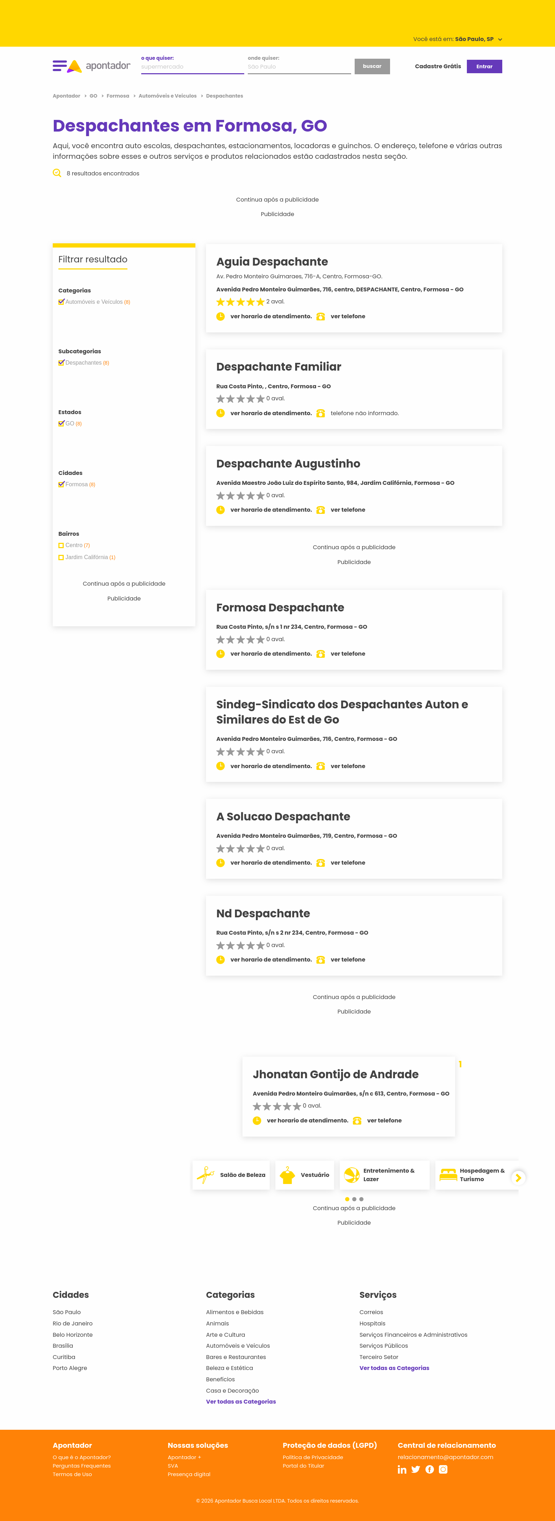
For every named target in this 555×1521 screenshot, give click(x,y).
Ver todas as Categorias (241, 1402)
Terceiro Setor (379, 1357)
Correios (371, 1312)
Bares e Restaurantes (236, 1357)
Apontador (67, 95)
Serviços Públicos (384, 1346)
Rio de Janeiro (73, 1323)
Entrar (484, 66)
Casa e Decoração (232, 1391)
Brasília (63, 1346)
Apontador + (184, 1457)
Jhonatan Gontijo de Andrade (340, 1074)
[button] (351, 1199)
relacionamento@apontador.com (445, 1457)
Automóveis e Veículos (238, 1346)
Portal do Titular (303, 1465)
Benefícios (220, 1379)
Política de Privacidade (313, 1457)
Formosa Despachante (288, 607)
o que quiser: (157, 58)
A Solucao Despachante (291, 816)
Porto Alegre (70, 1368)
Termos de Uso (72, 1474)
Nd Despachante (271, 913)
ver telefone (356, 316)
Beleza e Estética (229, 1368)
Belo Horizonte (73, 1335)
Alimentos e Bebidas (235, 1312)
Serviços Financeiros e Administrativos (414, 1335)
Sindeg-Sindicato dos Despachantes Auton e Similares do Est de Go (350, 712)
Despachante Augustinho (296, 463)
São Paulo (67, 1312)
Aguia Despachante (280, 261)
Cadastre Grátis (438, 66)
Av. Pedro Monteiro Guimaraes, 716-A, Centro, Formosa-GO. (307, 276)
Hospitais (372, 1323)
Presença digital (189, 1474)
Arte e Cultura (225, 1335)
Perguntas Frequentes (82, 1465)
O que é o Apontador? (82, 1457)
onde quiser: (263, 58)
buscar (372, 66)
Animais (217, 1323)
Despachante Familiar (286, 367)
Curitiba (64, 1357)
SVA (173, 1465)
